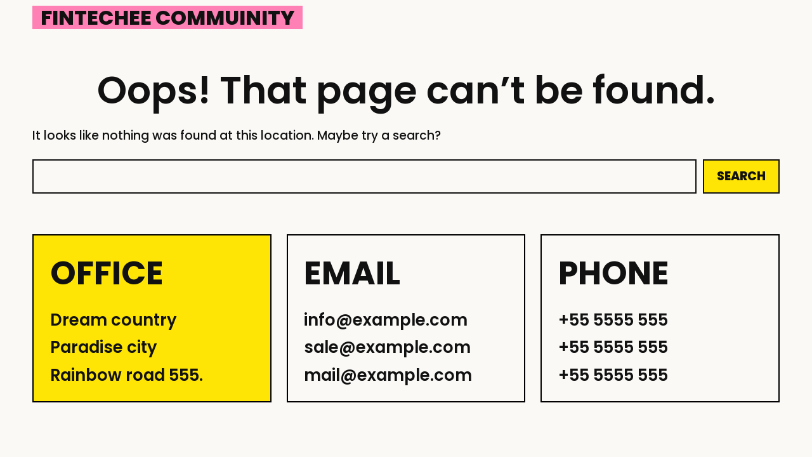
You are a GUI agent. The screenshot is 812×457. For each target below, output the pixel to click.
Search (741, 176)
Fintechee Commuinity (167, 18)
